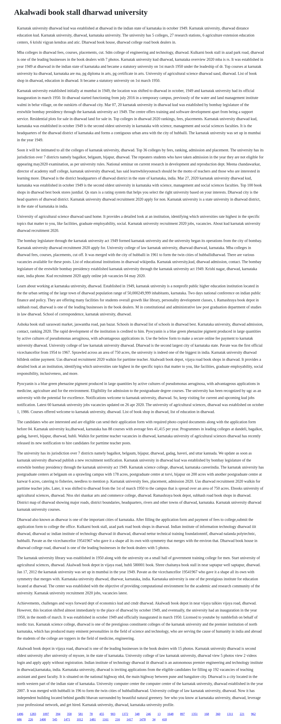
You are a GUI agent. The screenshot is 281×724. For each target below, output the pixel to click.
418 (164, 719)
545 (54, 719)
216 (117, 719)
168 (206, 714)
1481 (93, 719)
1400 (43, 719)
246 (148, 714)
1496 (20, 714)
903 (113, 714)
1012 (80, 719)
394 (58, 714)
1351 (194, 714)
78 (91, 714)
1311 (230, 714)
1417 (129, 719)
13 (159, 714)
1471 (67, 719)
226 (30, 719)
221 (242, 714)
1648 (170, 714)
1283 (33, 714)
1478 (142, 719)
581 (80, 714)
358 (69, 714)
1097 (46, 714)
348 (137, 714)
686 (19, 719)
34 (153, 719)
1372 (125, 714)
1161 (105, 719)
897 (182, 714)
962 (253, 714)
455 (101, 714)
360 (218, 714)
